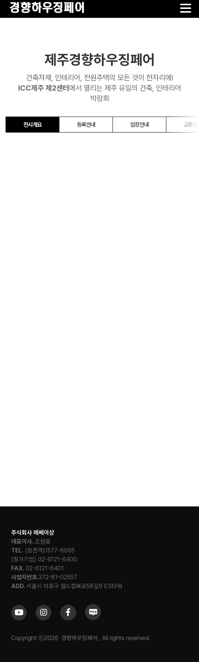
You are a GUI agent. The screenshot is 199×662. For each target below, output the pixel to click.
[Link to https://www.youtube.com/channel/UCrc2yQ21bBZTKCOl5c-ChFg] (19, 612)
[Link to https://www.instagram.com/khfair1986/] (43, 612)
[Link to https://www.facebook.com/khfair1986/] (68, 612)
